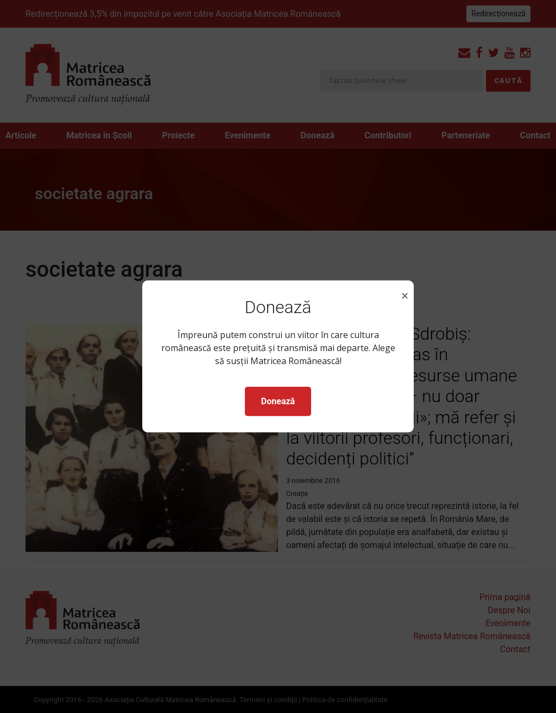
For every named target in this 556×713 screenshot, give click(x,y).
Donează (278, 401)
